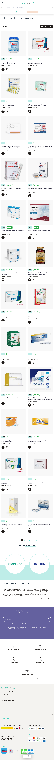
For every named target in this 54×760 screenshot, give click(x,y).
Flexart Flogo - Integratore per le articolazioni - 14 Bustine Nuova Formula (40, 147)
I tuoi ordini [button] (27, 711)
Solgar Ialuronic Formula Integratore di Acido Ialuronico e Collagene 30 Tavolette (38, 273)
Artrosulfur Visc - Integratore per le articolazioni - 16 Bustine (40, 483)
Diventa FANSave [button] (27, 718)
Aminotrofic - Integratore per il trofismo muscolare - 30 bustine (13, 273)
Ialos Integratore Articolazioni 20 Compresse (12, 397)
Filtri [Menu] (4, 26)
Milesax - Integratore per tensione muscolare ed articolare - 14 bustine (12, 231)
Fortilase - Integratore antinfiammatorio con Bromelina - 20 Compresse (12, 105)
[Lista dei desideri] (25, 756)
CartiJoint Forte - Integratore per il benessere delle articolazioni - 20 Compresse (40, 62)
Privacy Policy (32, 623)
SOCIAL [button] (3, 734)
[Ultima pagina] (36, 540)
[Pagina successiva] (34, 540)
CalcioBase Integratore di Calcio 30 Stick (11, 188)
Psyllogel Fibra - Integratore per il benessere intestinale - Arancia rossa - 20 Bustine (38, 105)
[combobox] (27, 8)
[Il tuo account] (2, 3)
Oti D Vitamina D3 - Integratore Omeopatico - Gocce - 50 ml (12, 525)
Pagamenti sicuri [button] (32, 734)
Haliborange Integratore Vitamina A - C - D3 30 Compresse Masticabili (12, 440)
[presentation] (12, 633)
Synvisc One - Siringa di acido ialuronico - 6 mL (39, 357)
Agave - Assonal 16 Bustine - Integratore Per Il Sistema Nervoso (39, 231)
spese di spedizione (40, 759)
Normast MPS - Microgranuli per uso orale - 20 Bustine (39, 525)
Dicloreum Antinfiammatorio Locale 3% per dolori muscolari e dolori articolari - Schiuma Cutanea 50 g (40, 398)
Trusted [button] (3, 746)
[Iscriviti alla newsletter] (48, 619)
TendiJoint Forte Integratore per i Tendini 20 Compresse (12, 483)
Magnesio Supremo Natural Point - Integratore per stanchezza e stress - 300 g (13, 62)
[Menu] (51, 3)
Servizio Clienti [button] (27, 715)
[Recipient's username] (24, 619)
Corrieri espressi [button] (5, 723)
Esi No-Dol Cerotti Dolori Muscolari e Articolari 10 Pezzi (40, 315)
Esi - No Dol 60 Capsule (7, 357)
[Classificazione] (46, 26)
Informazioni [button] (27, 708)
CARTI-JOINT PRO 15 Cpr (7, 315)
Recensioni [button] (31, 723)
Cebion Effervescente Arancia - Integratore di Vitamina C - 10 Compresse (39, 440)
